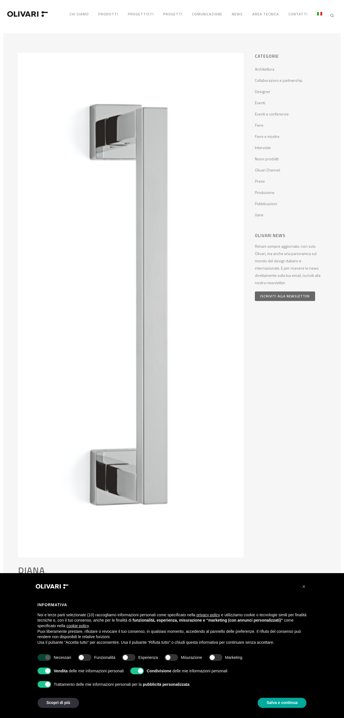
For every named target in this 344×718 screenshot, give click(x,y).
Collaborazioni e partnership (279, 78)
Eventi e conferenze (272, 112)
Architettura (264, 67)
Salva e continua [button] (282, 702)
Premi (260, 179)
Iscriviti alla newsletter (285, 294)
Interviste (263, 146)
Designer (262, 89)
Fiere (259, 123)
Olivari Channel (267, 168)
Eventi (260, 101)
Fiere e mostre (267, 134)
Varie (259, 213)
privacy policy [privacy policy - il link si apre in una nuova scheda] (208, 615)
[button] (303, 586)
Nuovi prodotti (267, 157)
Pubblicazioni (266, 202)
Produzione (264, 190)
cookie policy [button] (77, 626)
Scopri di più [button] (58, 702)
